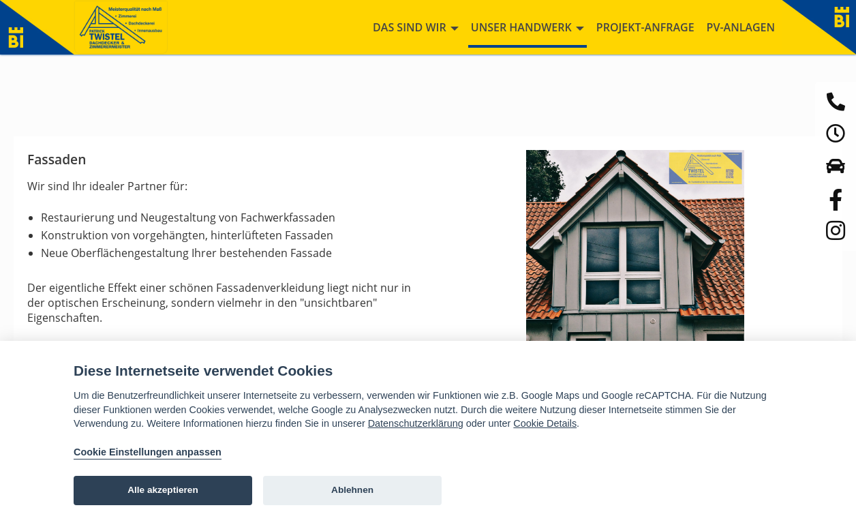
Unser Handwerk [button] (527, 27)
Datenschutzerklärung (415, 423)
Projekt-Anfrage (645, 27)
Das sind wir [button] (416, 27)
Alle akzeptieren (162, 490)
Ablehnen (352, 490)
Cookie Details (545, 423)
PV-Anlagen (741, 27)
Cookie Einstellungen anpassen (147, 452)
